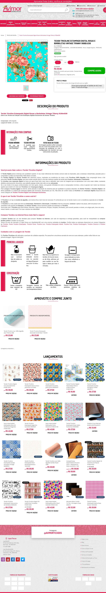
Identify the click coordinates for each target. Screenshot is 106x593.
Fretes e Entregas (86, 561)
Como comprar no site (87, 548)
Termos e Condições (87, 555)
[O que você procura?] (66, 10)
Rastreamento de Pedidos (88, 567)
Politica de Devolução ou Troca (89, 558)
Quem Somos (85, 545)
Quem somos (82, 5)
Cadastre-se (102, 5)
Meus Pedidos (71, 5)
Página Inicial (85, 539)
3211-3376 (6, 554)
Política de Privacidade (87, 551)
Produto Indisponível (14, 317)
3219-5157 (79, 13)
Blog (83, 542)
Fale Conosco (92, 5)
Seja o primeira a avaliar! (60, 56)
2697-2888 (6, 546)
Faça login (39, 5)
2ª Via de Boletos (86, 564)
